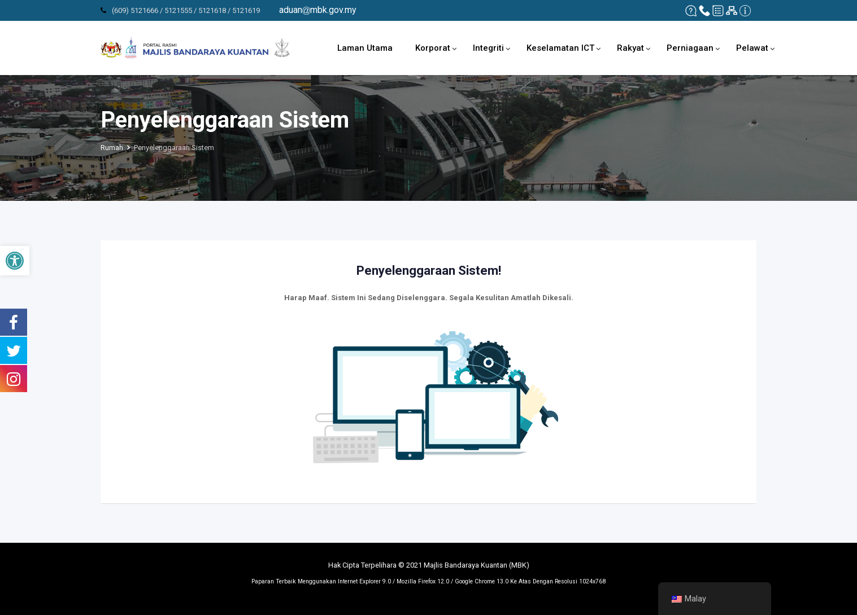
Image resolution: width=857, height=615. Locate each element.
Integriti (488, 48)
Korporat (432, 48)
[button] (14, 260)
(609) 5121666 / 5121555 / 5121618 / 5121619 (186, 10)
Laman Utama (365, 48)
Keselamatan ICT (560, 48)
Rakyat (630, 48)
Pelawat (752, 48)
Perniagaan (690, 48)
